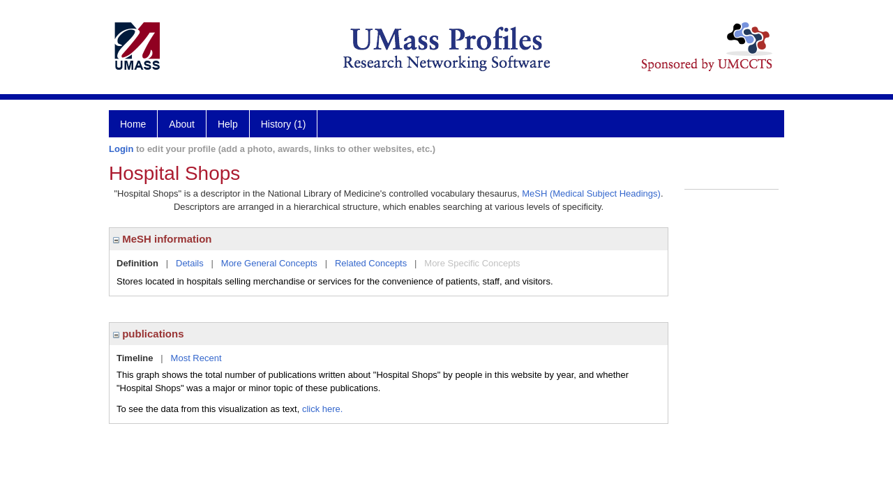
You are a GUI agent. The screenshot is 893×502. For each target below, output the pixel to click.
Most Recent (196, 358)
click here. (322, 409)
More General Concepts (269, 263)
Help (228, 124)
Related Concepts (371, 263)
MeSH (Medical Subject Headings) (591, 193)
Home (133, 124)
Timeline (135, 358)
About (182, 124)
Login (121, 149)
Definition (137, 263)
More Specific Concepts (472, 263)
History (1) (283, 124)
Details (190, 263)
